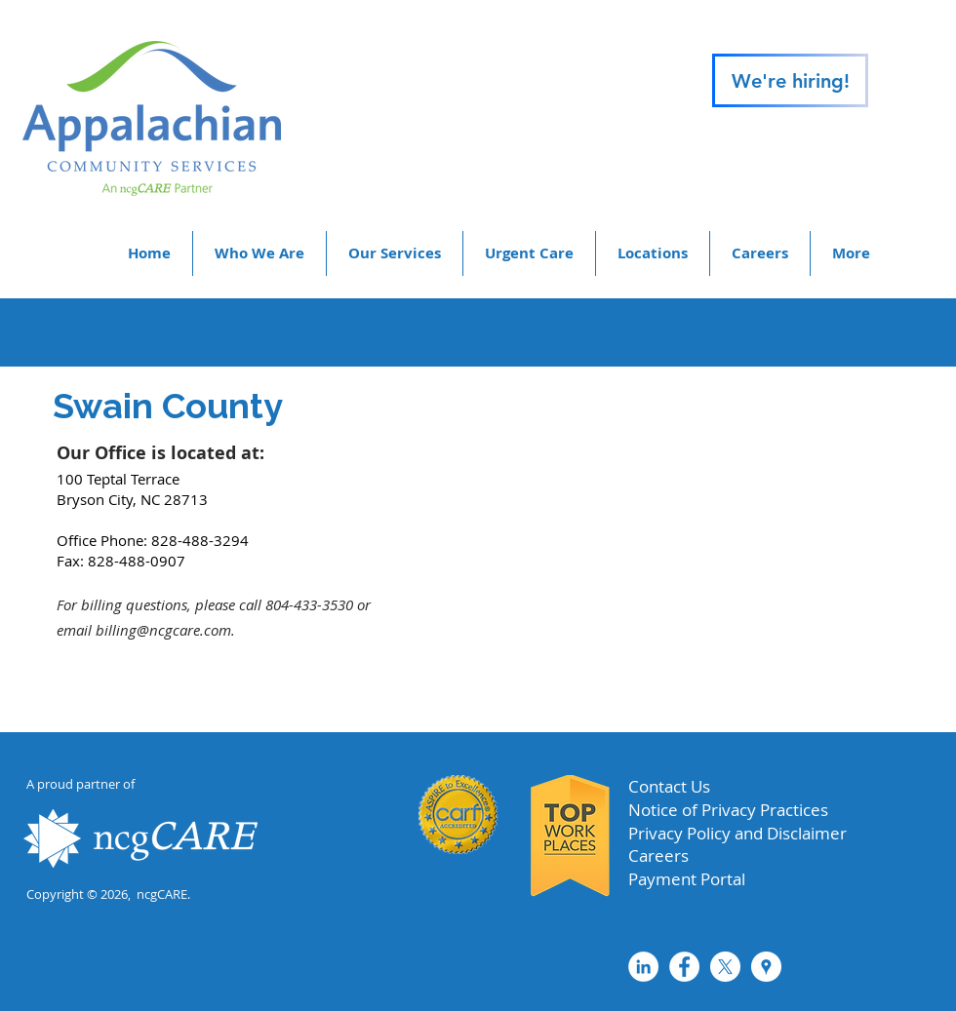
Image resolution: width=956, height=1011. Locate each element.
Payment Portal (686, 879)
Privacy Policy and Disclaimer (737, 833)
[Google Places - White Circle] (766, 967)
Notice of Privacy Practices (728, 809)
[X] (725, 967)
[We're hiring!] (790, 80)
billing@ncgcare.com (163, 630)
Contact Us (669, 786)
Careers (658, 855)
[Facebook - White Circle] (684, 967)
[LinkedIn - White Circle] (643, 967)
